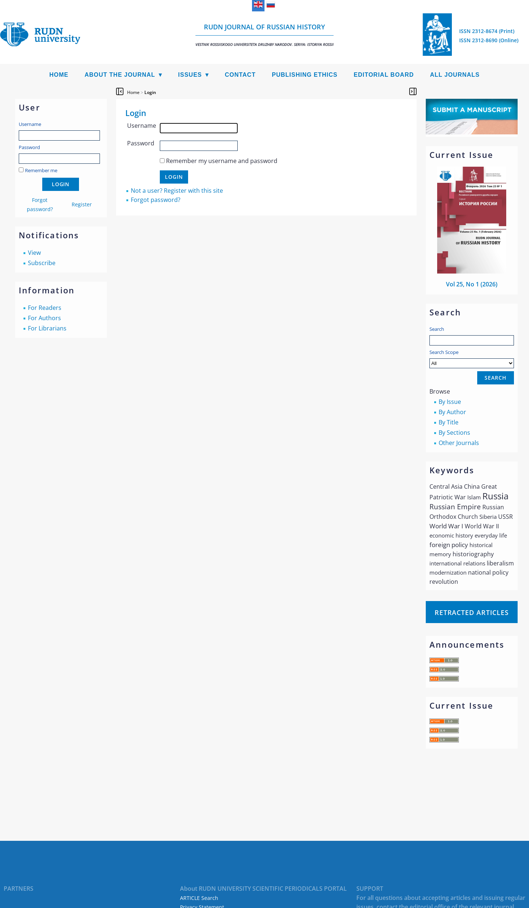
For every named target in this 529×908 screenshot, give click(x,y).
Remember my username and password (221, 161)
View (34, 253)
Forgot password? (155, 200)
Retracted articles (472, 612)
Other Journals (459, 443)
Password (29, 147)
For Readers (44, 308)
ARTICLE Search (199, 897)
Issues (190, 75)
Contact (240, 75)
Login (150, 92)
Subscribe (41, 263)
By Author (452, 412)
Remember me (41, 170)
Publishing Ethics (305, 75)
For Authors (44, 318)
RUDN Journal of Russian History (264, 34)
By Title (448, 422)
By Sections (454, 432)
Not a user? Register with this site (177, 191)
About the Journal (119, 75)
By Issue (450, 402)
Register (82, 204)
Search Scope (471, 358)
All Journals (455, 75)
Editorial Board (384, 75)
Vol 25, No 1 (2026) (471, 284)
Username (30, 124)
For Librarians (47, 328)
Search (436, 329)
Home (58, 75)
